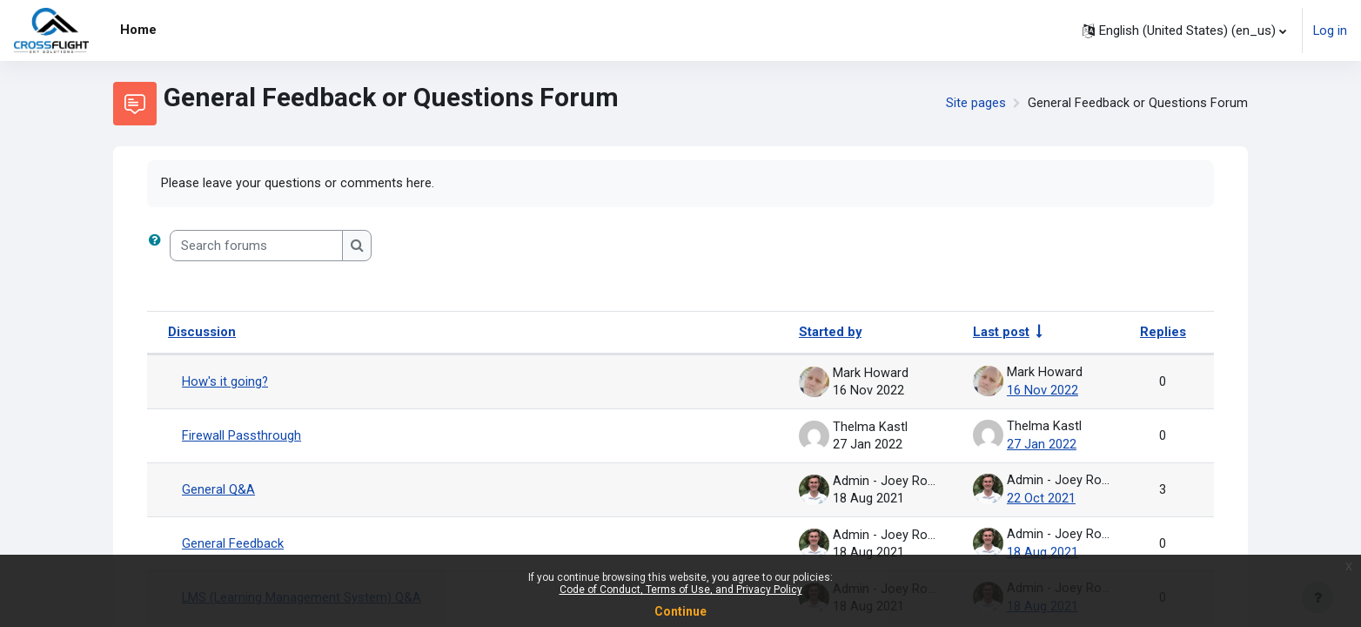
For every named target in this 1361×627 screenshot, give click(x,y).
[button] (1183, 30)
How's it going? (225, 381)
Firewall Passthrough (241, 434)
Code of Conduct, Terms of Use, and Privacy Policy (681, 589)
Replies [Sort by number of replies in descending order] (1163, 332)
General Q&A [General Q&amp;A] (218, 488)
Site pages (976, 103)
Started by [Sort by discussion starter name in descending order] (830, 332)
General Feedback (233, 541)
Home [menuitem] (138, 29)
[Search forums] (256, 247)
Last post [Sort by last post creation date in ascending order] (1001, 332)
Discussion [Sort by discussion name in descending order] (202, 332)
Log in (1329, 30)
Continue (680, 611)
